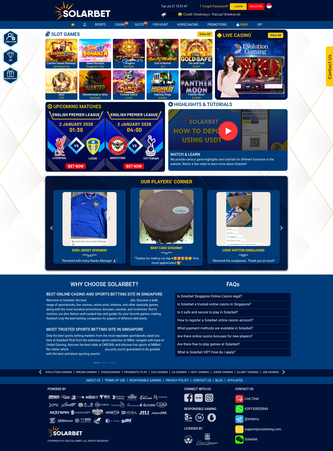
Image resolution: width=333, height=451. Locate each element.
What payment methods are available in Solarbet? (215, 328)
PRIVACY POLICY (177, 380)
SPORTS (100, 24)
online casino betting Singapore (108, 300)
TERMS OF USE (115, 380)
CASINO (120, 24)
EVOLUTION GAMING (59, 372)
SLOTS (139, 24)
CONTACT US (202, 380)
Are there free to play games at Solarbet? (208, 344)
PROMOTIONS (217, 24)
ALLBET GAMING (247, 372)
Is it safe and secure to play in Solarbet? (207, 312)
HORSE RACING (187, 24)
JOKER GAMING (223, 372)
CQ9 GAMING (159, 372)
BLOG (219, 380)
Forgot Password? (215, 6)
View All (204, 34)
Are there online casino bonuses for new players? (214, 336)
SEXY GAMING (200, 372)
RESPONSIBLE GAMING (145, 380)
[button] (222, 74)
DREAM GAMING (86, 372)
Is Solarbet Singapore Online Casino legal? (209, 296)
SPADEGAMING (110, 372)
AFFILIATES (235, 380)
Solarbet (246, 439)
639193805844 (251, 409)
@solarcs (247, 419)
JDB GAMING (270, 372)
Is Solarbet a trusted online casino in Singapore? (214, 304)
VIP (259, 24)
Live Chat (247, 399)
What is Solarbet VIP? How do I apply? (206, 352)
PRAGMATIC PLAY (135, 372)
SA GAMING (179, 372)
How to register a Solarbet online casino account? (215, 320)
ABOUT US (93, 380)
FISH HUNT (160, 24)
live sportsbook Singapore (86, 349)
